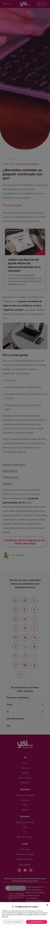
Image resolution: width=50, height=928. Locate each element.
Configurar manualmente (13, 922)
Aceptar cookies (36, 922)
